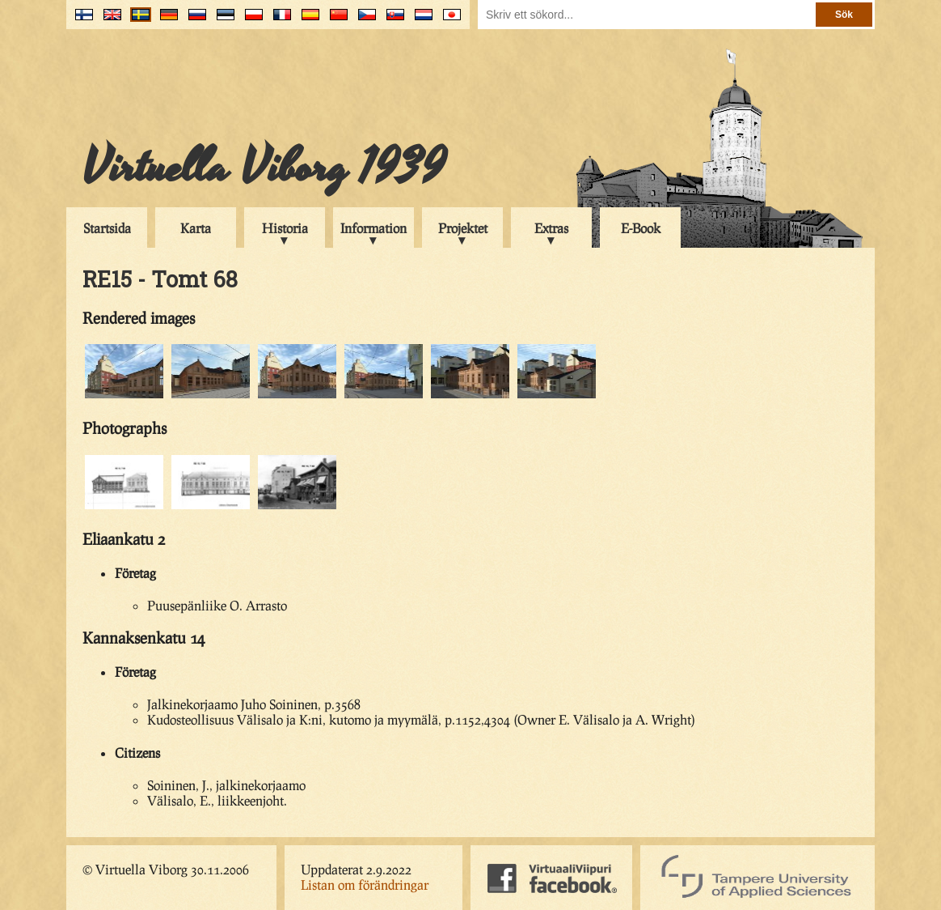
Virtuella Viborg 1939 (263, 167)
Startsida (107, 228)
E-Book (640, 228)
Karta (195, 228)
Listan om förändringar (364, 884)
